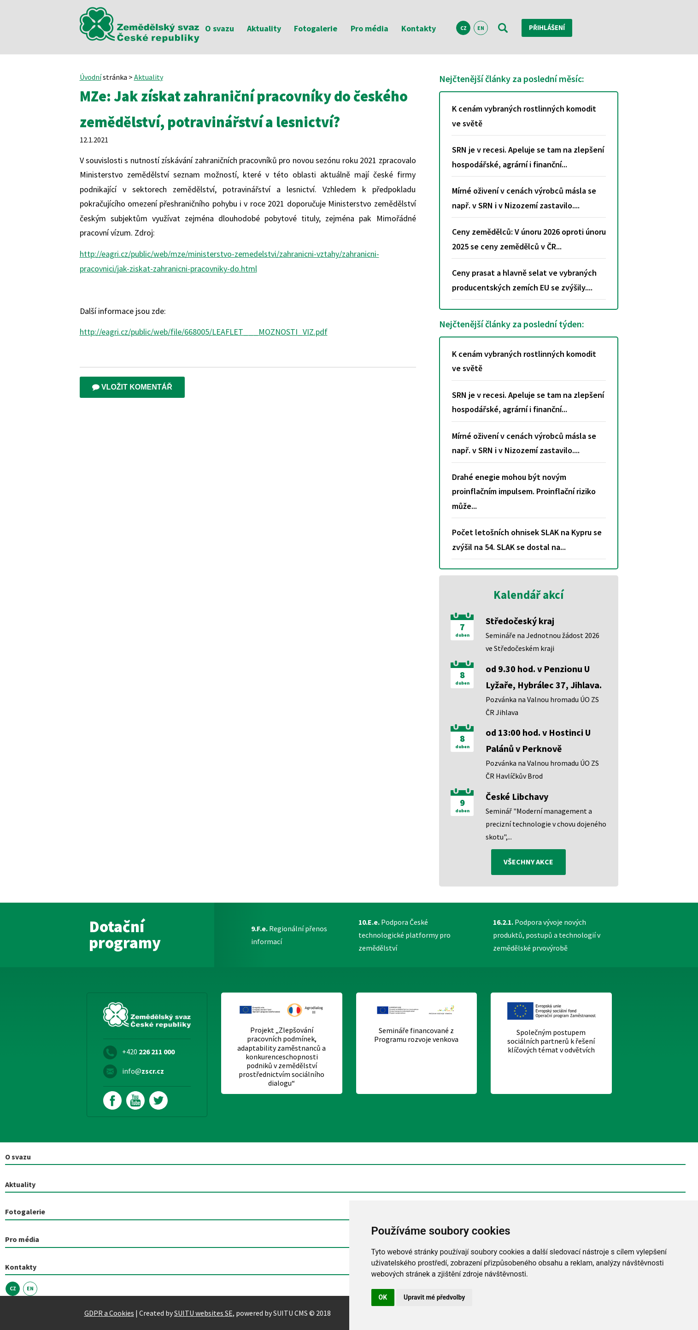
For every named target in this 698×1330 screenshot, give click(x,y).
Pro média (369, 28)
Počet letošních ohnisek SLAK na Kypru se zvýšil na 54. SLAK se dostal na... (527, 539)
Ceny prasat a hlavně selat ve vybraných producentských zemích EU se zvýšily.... (524, 280)
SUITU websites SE (203, 1313)
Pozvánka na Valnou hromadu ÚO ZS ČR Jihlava (542, 706)
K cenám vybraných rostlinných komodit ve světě (524, 116)
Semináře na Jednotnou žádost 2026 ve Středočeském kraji (542, 642)
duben (462, 635)
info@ (143, 1071)
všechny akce (528, 862)
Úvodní (90, 77)
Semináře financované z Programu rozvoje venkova (416, 1035)
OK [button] (383, 1297)
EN (480, 27)
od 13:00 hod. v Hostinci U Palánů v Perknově (538, 740)
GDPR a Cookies (109, 1313)
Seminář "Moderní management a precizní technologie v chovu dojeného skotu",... (546, 823)
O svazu (219, 28)
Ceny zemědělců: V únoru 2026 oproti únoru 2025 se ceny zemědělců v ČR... (529, 239)
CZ (463, 27)
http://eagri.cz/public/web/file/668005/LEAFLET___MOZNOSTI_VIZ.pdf (204, 331)
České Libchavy (517, 796)
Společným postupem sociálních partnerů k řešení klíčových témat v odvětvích (551, 1041)
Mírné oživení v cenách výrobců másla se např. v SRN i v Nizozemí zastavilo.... (524, 198)
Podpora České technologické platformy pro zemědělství (404, 934)
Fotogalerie (315, 28)
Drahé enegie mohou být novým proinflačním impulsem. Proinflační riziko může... (524, 491)
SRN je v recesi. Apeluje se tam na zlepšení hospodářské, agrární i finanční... (528, 157)
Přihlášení (549, 27)
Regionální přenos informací (289, 935)
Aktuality (264, 28)
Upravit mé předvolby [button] (434, 1297)
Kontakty (418, 28)
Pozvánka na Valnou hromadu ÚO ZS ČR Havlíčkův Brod (542, 769)
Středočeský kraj (520, 621)
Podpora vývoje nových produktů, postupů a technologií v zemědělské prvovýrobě (546, 934)
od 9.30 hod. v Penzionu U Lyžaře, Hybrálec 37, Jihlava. (544, 677)
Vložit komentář (132, 387)
